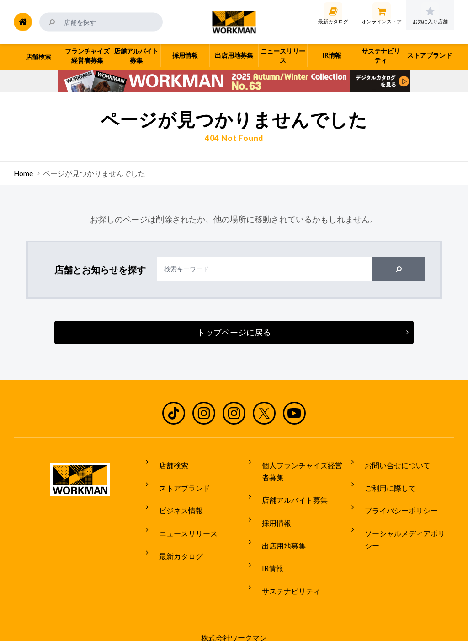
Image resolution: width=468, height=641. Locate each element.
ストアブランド (177, 479)
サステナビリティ (284, 559)
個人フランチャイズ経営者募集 (302, 468)
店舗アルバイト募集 (288, 491)
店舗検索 (166, 462)
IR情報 (266, 543)
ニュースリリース (181, 513)
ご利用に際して (383, 479)
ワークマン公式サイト (234, 22)
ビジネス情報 (174, 496)
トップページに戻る (234, 332)
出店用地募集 (277, 525)
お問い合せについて (391, 462)
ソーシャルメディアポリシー (405, 513)
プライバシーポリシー (394, 496)
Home (23, 173)
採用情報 (269, 508)
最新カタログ (174, 530)
